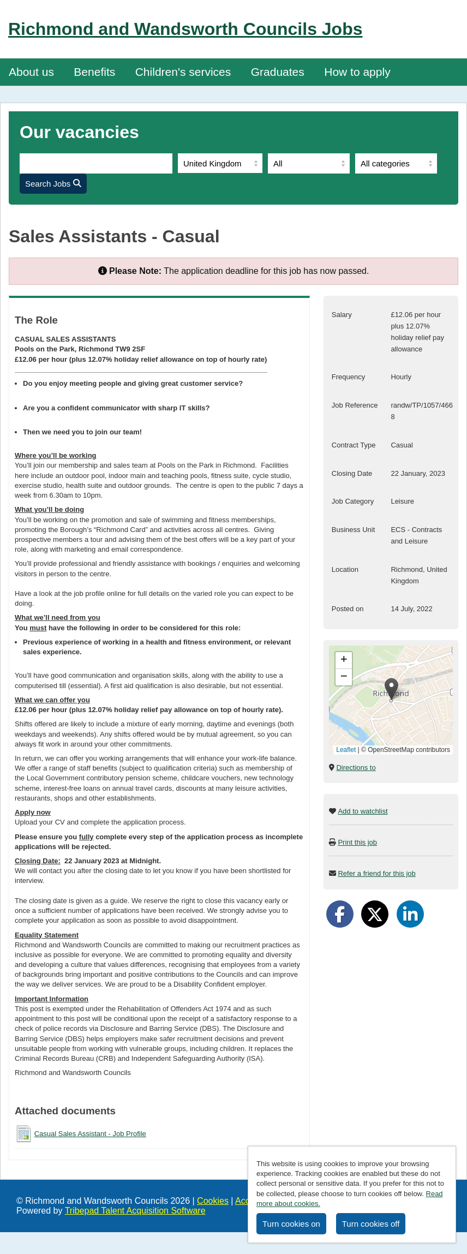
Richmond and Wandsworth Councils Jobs (185, 29)
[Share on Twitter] (374, 914)
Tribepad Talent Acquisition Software (135, 1210)
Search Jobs (53, 183)
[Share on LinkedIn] (410, 914)
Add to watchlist (362, 811)
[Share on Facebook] (340, 914)
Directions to (355, 767)
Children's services (183, 71)
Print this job (357, 842)
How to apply (357, 71)
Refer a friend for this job (376, 873)
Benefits (94, 71)
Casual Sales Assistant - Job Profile (90, 1134)
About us (31, 71)
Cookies (213, 1200)
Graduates (277, 71)
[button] (391, 689)
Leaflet (346, 750)
